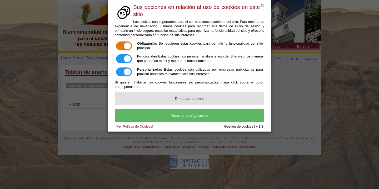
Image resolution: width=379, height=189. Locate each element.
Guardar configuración (189, 115)
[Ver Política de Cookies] (134, 126)
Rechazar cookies (189, 99)
